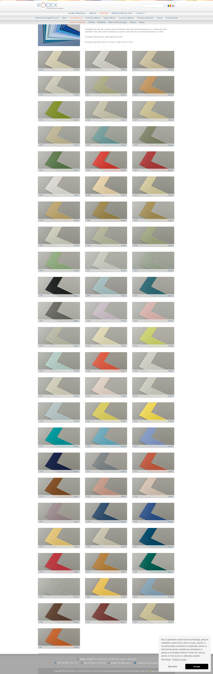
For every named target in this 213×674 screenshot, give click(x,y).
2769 (135, 446)
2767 (41, 446)
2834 (41, 622)
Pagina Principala (77, 13)
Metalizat (101, 22)
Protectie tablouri (93, 18)
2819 (88, 572)
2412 (135, 95)
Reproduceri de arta (122, 13)
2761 (88, 421)
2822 (41, 597)
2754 (135, 396)
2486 (135, 220)
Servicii (92, 13)
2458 (135, 145)
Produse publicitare (145, 18)
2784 (88, 522)
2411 (88, 95)
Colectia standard (77, 22)
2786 (135, 522)
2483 (135, 195)
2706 (88, 321)
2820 (135, 572)
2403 (41, 95)
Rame (64, 18)
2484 (41, 220)
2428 (41, 145)
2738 (135, 346)
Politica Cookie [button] (179, 659)
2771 (88, 471)
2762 (135, 421)
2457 (88, 145)
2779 (88, 496)
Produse (103, 13)
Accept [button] (196, 666)
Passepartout (76, 18)
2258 (88, 70)
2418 (41, 120)
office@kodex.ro (124, 663)
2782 (135, 496)
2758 (41, 421)
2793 (88, 547)
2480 (41, 195)
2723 (41, 346)
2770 (41, 471)
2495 (88, 296)
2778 (41, 496)
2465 (41, 170)
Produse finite (172, 18)
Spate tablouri (110, 18)
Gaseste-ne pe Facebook (147, 663)
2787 (41, 547)
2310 (135, 70)
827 (40, 647)
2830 (135, 597)
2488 (88, 245)
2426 (88, 120)
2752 (88, 396)
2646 (41, 321)
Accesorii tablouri (126, 18)
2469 (135, 170)
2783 (41, 522)
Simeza (160, 18)
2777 (135, 471)
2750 (135, 371)
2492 (135, 271)
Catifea (91, 22)
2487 (41, 245)
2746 (88, 371)
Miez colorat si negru (118, 22)
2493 (41, 296)
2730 (88, 346)
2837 (135, 622)
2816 (41, 572)
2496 (135, 296)
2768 (88, 446)
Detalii (76, 70)
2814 (135, 547)
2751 (41, 396)
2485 (88, 220)
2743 (41, 371)
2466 (88, 170)
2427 (135, 120)
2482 (88, 195)
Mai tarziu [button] (172, 666)
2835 (88, 622)
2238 (41, 70)
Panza (141, 22)
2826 (88, 597)
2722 (135, 321)
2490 (41, 271)
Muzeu (133, 22)
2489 (135, 245)
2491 (88, 271)
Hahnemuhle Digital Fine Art (47, 18)
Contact (140, 13)
